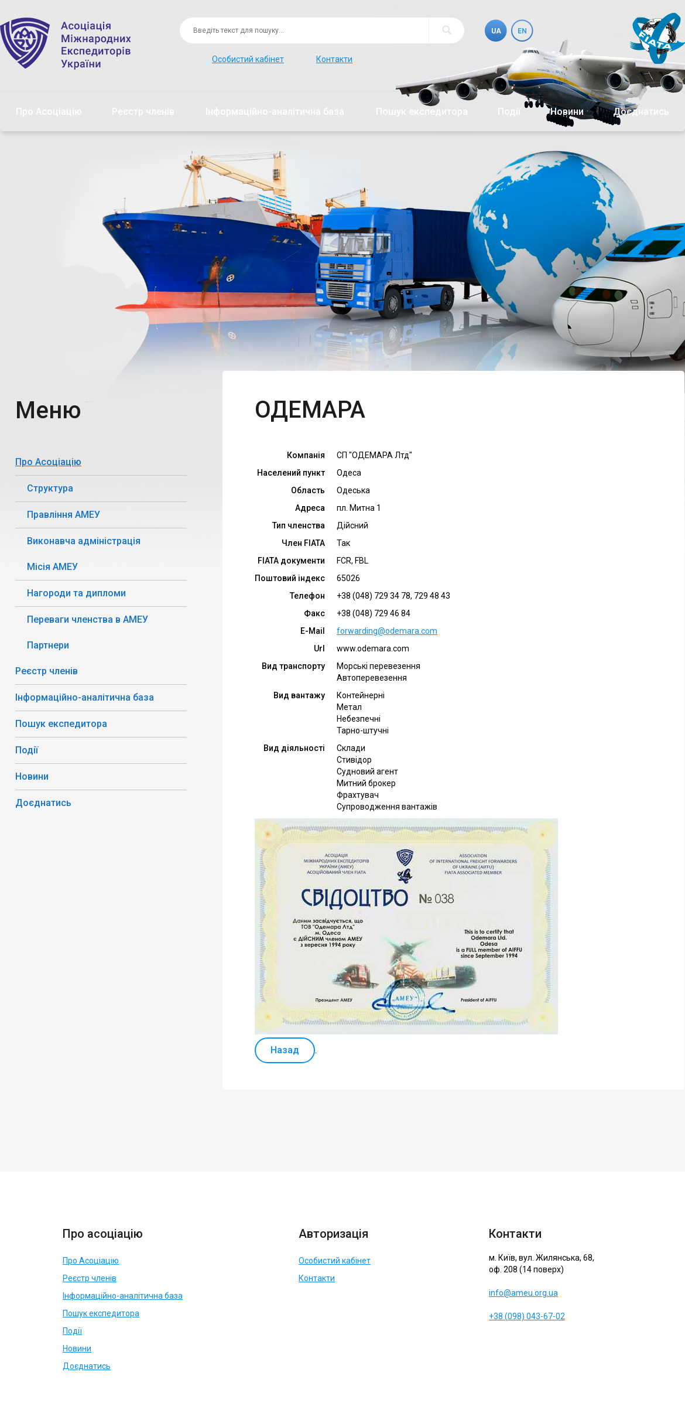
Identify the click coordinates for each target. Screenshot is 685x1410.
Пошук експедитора (422, 111)
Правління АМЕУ (63, 514)
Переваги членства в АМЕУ (87, 619)
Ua (496, 31)
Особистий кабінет (248, 59)
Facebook (500, 1345)
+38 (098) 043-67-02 (527, 1316)
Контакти (334, 59)
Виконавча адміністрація (84, 541)
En (522, 31)
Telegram (526, 1345)
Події (509, 111)
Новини (567, 111)
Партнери (48, 645)
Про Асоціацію (49, 111)
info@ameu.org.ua (523, 1293)
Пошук (446, 30)
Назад (284, 1050)
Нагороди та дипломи (76, 593)
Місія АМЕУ (52, 566)
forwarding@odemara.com (387, 631)
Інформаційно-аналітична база (275, 111)
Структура (50, 488)
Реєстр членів (143, 111)
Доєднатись (641, 111)
